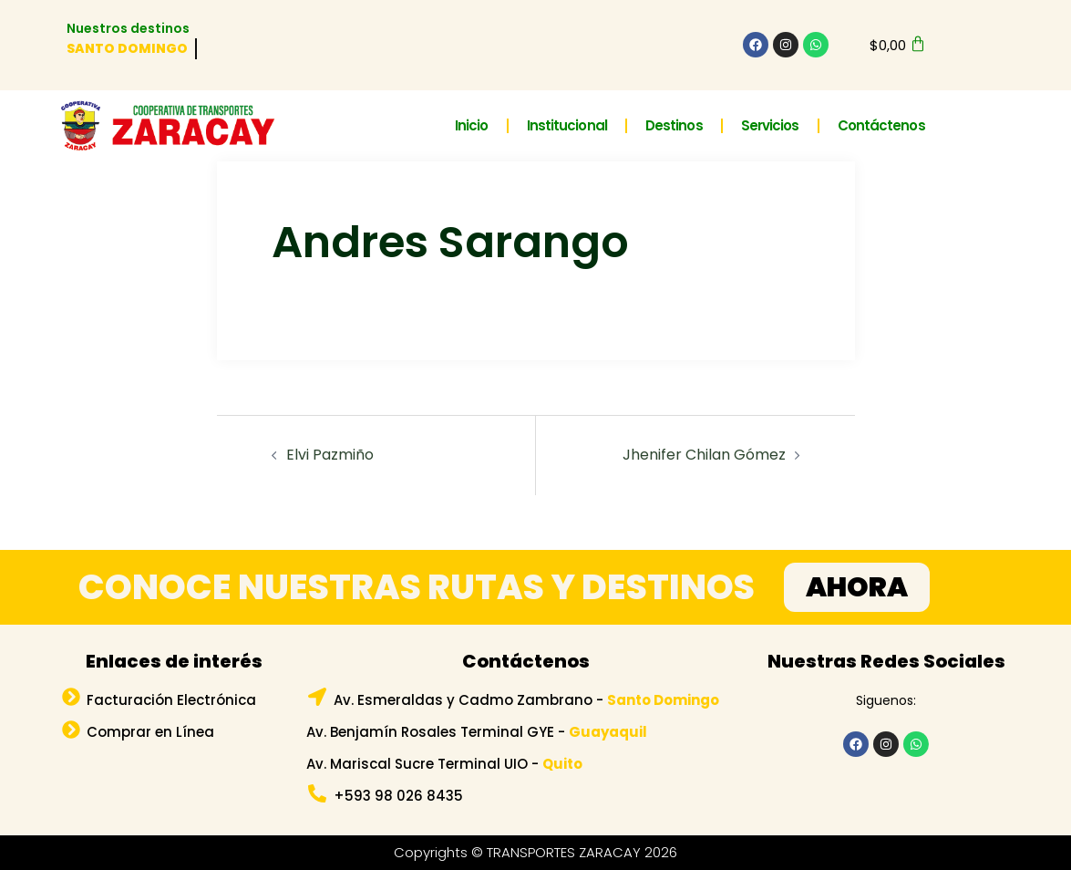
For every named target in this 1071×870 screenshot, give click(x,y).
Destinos (674, 125)
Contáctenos (881, 125)
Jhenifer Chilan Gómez (704, 454)
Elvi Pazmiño (330, 454)
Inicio (472, 125)
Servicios (770, 125)
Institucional (567, 125)
